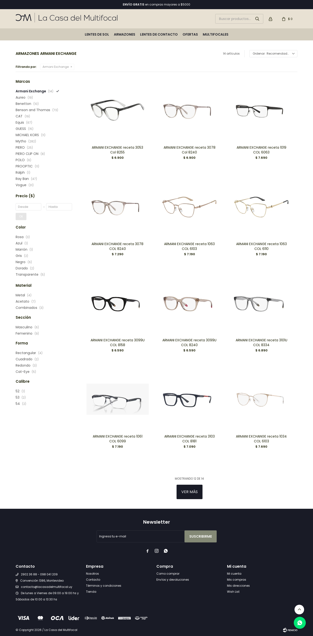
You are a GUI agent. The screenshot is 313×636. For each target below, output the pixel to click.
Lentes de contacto (159, 34)
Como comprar (167, 574)
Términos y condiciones (103, 586)
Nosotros (92, 574)
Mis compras (236, 580)
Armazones (124, 34)
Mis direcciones (238, 586)
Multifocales (215, 34)
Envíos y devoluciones (172, 580)
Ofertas (190, 34)
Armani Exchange (56, 67)
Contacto (93, 580)
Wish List (233, 592)
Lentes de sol (97, 34)
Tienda (91, 592)
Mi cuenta (234, 574)
